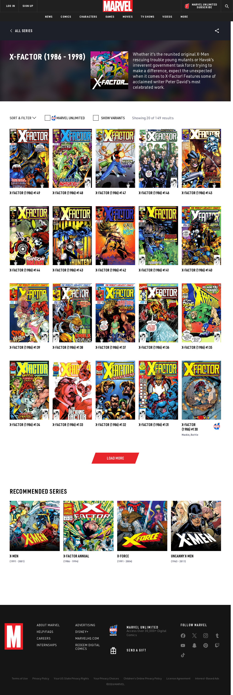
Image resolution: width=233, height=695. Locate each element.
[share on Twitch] (217, 646)
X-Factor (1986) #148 (68, 216)
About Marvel (48, 625)
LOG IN (10, 6)
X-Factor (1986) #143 (68, 293)
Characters (88, 16)
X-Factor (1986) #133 (68, 448)
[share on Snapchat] (194, 646)
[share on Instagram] (205, 636)
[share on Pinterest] (205, 646)
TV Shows (147, 16)
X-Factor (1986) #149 (25, 216)
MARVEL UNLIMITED (71, 141)
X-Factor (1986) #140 (197, 293)
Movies (128, 16)
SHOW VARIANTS (113, 141)
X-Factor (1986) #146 (154, 216)
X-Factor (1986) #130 (190, 450)
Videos (167, 16)
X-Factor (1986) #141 (154, 293)
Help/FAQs (45, 632)
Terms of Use (20, 678)
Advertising (85, 625)
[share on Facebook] (183, 636)
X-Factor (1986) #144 (25, 293)
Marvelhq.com (87, 638)
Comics (66, 16)
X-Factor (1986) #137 (111, 370)
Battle (194, 458)
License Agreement (178, 678)
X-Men (14, 579)
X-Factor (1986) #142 (111, 293)
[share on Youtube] (183, 646)
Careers (44, 638)
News (49, 16)
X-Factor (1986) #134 (25, 448)
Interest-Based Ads (207, 678)
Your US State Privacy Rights (71, 678)
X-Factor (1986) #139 (25, 370)
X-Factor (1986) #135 (197, 370)
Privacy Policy (40, 678)
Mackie (186, 458)
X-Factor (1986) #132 (111, 448)
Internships (47, 645)
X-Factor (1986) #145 (197, 216)
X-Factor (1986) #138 (68, 370)
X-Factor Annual (76, 579)
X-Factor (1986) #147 (111, 216)
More (184, 16)
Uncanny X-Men (182, 579)
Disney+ (81, 632)
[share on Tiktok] (183, 656)
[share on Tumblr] (217, 636)
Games (109, 16)
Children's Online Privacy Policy (143, 678)
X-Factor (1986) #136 (154, 370)
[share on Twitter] (194, 636)
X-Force (123, 579)
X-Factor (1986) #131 (154, 448)
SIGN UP (28, 6)
